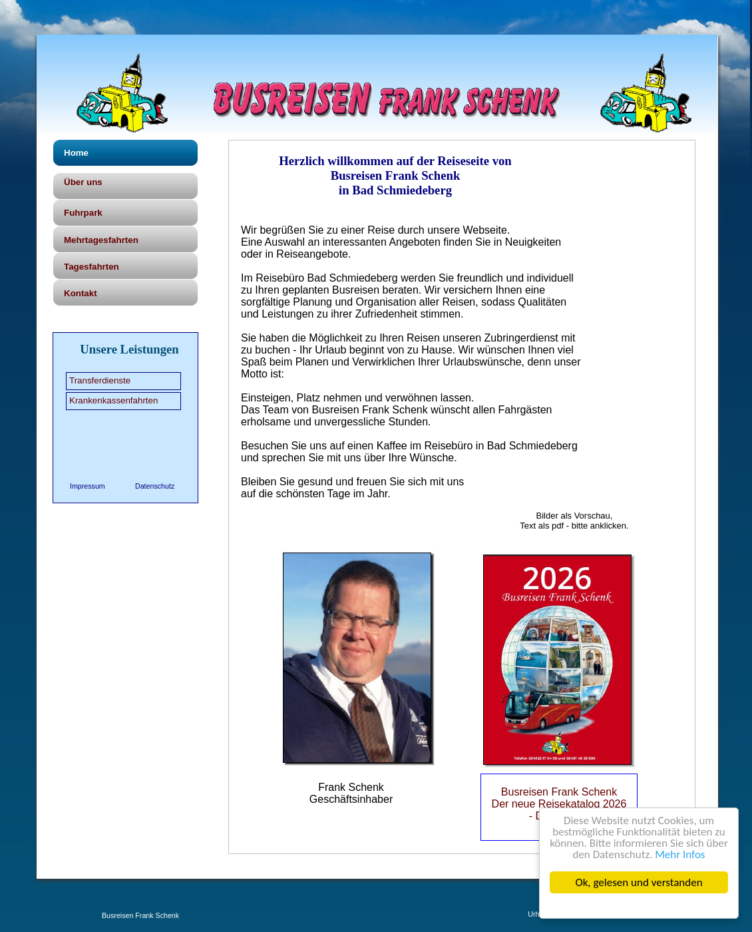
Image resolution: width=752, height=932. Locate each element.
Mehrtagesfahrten (101, 240)
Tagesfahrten (91, 267)
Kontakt (80, 293)
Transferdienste (99, 380)
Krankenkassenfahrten (113, 400)
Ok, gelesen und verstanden (639, 882)
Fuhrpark (83, 213)
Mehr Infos (680, 854)
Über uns (83, 182)
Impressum (87, 486)
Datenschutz (154, 486)
